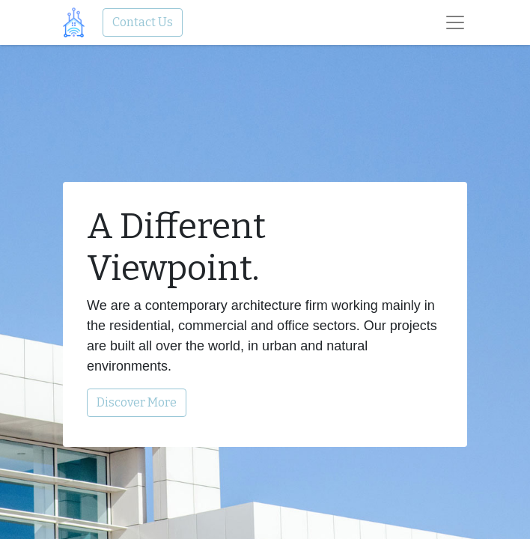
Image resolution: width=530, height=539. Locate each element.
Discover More (137, 402)
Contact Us (142, 22)
